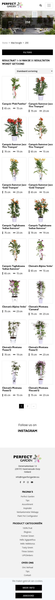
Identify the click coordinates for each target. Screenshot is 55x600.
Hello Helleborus (27, 543)
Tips (27, 500)
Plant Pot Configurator (27, 516)
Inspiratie (27, 508)
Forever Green (27, 536)
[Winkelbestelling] (34, 71)
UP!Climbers (27, 555)
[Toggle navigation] (49, 5)
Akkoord (28, 595)
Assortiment (27, 504)
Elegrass (27, 532)
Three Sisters (27, 551)
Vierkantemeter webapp (27, 512)
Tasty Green (27, 547)
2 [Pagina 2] (27, 406)
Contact (27, 575)
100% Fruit (27, 528)
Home (5, 42)
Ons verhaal (27, 567)
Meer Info (29, 587)
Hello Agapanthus (28, 539)
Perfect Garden (27, 496)
